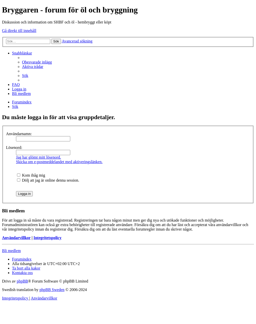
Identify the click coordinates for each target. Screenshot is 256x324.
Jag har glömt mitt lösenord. (38, 157)
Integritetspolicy (48, 238)
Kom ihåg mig (31, 175)
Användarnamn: (19, 134)
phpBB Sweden (52, 290)
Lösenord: (14, 147)
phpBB (22, 281)
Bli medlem (11, 251)
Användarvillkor (16, 238)
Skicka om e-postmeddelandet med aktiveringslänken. (59, 162)
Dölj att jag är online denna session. (48, 180)
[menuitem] (37, 62)
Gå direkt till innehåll (19, 30)
